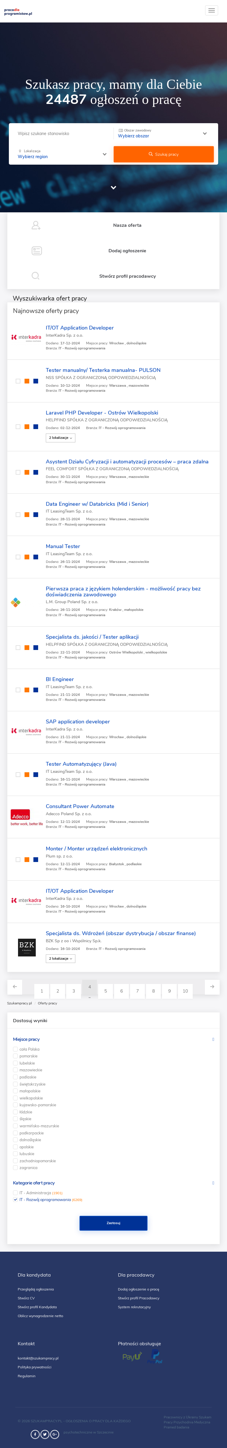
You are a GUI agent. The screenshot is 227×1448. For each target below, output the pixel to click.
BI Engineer (60, 679)
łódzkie (26, 1112)
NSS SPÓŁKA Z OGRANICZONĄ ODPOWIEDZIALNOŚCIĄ (101, 378)
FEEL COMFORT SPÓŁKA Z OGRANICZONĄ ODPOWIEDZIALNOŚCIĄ (112, 469)
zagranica (29, 1167)
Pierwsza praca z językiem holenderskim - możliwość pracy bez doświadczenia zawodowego (123, 591)
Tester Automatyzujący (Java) (81, 764)
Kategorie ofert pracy (33, 1183)
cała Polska (30, 1049)
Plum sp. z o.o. (59, 856)
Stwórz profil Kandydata (37, 1307)
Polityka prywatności (34, 1367)
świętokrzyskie (33, 1084)
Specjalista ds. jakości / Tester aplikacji (92, 636)
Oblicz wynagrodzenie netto (40, 1316)
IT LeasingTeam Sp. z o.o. (69, 511)
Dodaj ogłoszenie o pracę (138, 1289)
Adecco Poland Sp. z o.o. (69, 814)
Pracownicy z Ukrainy (181, 1417)
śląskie (25, 1118)
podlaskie (28, 1077)
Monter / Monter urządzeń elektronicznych (96, 848)
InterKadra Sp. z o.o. (64, 335)
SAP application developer (78, 721)
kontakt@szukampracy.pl (38, 1358)
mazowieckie (31, 1069)
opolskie (27, 1146)
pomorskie (29, 1056)
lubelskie (27, 1063)
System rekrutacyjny (134, 1307)
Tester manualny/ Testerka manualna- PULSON (103, 370)
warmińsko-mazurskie (39, 1125)
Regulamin (26, 1376)
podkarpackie (32, 1133)
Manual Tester (63, 546)
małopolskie (30, 1091)
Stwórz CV (26, 1298)
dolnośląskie (30, 1139)
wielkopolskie (31, 1098)
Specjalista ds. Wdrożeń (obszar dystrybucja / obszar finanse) (121, 933)
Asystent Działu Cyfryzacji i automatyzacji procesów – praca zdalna (127, 461)
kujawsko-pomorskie (38, 1104)
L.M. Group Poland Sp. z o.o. (72, 602)
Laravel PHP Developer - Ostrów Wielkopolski (102, 412)
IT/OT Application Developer (80, 327)
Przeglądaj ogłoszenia (36, 1289)
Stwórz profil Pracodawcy (138, 1298)
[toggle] (211, 10)
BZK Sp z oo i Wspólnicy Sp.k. (73, 941)
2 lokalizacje (60, 437)
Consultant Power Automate (80, 806)
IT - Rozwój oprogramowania (51, 1199)
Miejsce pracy (26, 1039)
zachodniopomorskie (38, 1160)
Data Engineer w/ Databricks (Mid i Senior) (97, 504)
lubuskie (27, 1153)
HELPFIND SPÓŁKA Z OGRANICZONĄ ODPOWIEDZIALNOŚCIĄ (107, 420)
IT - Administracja (41, 1192)
